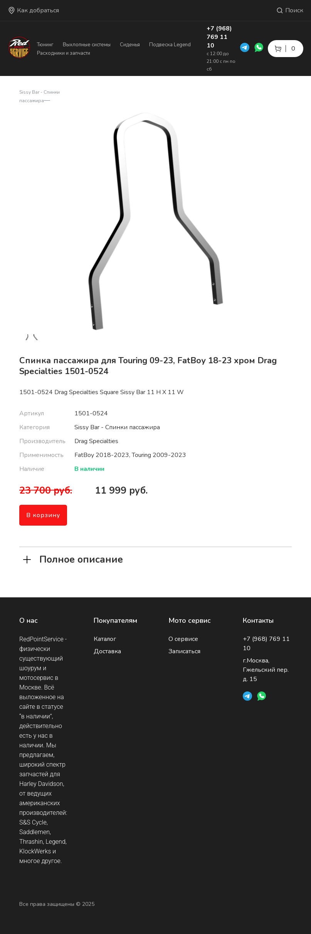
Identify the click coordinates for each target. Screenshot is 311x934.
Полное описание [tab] (73, 559)
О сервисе (183, 639)
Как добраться (33, 10)
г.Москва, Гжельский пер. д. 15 (266, 669)
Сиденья (130, 44)
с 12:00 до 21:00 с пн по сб (221, 61)
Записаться (184, 651)
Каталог (105, 639)
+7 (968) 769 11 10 (219, 37)
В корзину (43, 515)
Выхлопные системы (87, 44)
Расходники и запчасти (63, 53)
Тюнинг (45, 44)
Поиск (289, 10)
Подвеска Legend (170, 44)
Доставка (107, 651)
